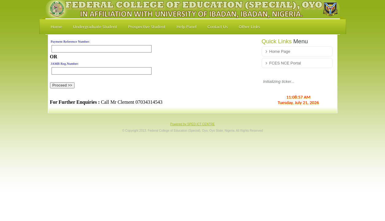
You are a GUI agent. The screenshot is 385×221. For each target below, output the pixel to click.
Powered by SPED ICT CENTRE (192, 124)
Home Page (280, 51)
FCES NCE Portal (285, 63)
